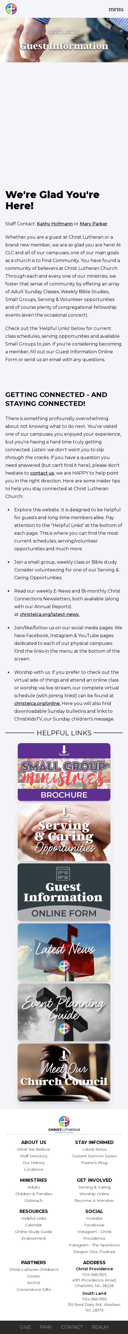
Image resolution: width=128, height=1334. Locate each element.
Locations (33, 1169)
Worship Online (94, 1193)
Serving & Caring (94, 1187)
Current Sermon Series (94, 1155)
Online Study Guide (33, 1231)
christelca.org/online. (37, 703)
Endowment (33, 1238)
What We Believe (33, 1149)
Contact (72, 1327)
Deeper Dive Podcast (94, 1251)
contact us (42, 473)
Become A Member (94, 1200)
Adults (34, 1187)
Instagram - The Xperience (94, 1244)
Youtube (94, 1218)
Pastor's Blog (94, 1162)
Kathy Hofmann (55, 223)
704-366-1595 (94, 1274)
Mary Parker (93, 223)
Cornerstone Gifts (34, 1289)
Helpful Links (33, 1218)
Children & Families (33, 1193)
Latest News (94, 1149)
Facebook (94, 1224)
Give (25, 1327)
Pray (46, 1327)
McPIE (33, 1282)
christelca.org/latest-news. (49, 614)
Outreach (34, 1200)
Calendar (33, 1224)
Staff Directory (33, 1155)
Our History (34, 1162)
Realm (100, 1327)
